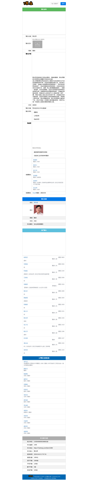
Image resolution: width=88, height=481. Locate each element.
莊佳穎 (26, 338)
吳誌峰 (35, 193)
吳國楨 (26, 384)
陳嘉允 (26, 368)
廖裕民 (26, 426)
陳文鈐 (26, 291)
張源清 (26, 416)
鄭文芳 (26, 331)
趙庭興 (26, 431)
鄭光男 (26, 318)
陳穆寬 (26, 297)
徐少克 (26, 324)
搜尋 (63, 3)
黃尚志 (26, 361)
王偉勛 (26, 277)
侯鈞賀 (26, 350)
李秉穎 (26, 264)
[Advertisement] (44, 23)
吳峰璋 (35, 181)
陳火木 (26, 311)
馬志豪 (26, 405)
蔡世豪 (26, 400)
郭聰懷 (26, 304)
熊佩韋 (35, 160)
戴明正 (26, 379)
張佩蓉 (26, 284)
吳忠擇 (35, 188)
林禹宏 (26, 257)
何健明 (26, 421)
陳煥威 (36, 202)
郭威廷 (26, 271)
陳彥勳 (26, 374)
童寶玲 (26, 410)
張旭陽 (35, 175)
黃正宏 (35, 170)
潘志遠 (26, 343)
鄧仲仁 (35, 165)
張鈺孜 (26, 395)
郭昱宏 (26, 389)
